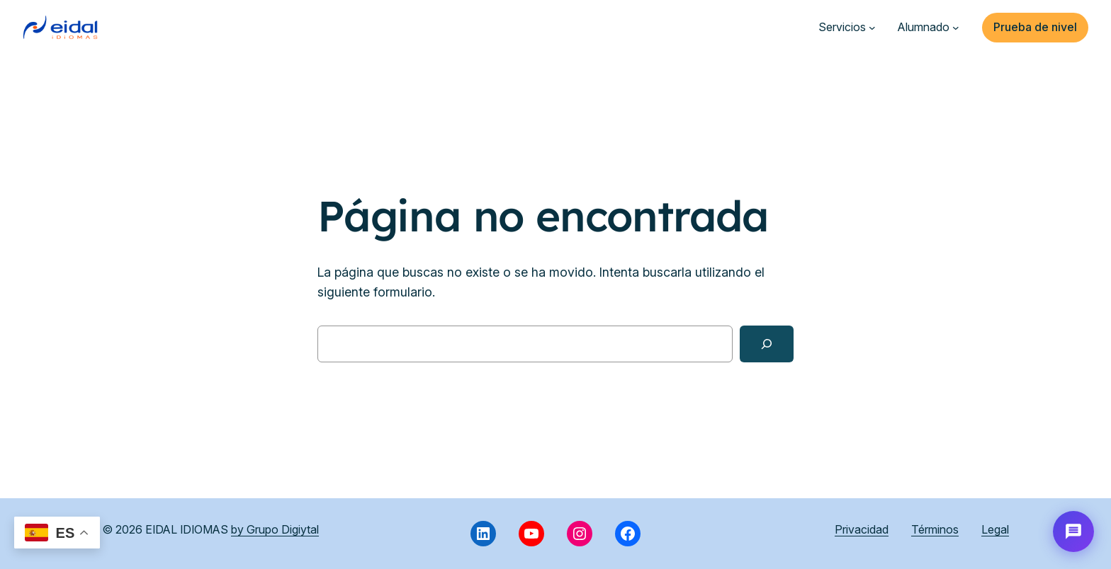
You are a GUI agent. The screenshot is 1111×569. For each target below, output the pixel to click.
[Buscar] (767, 344)
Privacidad (862, 529)
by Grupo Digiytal (275, 529)
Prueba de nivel (1035, 27)
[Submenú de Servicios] (872, 27)
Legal (995, 529)
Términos (935, 529)
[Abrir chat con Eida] (1073, 531)
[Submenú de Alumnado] (955, 27)
